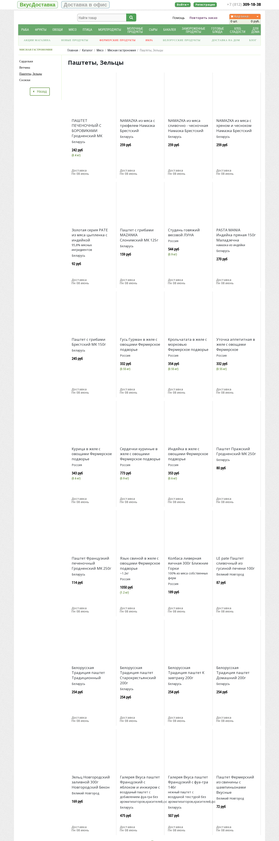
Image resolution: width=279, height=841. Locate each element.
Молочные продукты (135, 30)
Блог (252, 40)
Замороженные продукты (193, 30)
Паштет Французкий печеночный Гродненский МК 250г (91, 563)
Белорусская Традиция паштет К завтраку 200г (186, 672)
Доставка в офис (85, 5)
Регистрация (205, 4)
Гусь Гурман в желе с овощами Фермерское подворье (140, 344)
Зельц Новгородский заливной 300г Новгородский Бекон (91, 782)
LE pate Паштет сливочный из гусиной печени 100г (235, 563)
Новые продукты (74, 40)
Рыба (25, 30)
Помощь (178, 18)
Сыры (153, 30)
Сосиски (24, 80)
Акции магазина (37, 40)
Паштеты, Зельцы (30, 73)
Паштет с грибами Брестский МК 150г (89, 342)
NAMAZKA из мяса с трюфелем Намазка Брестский (137, 125)
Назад (40, 91)
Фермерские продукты (118, 40)
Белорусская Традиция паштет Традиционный (88, 672)
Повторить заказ (203, 18)
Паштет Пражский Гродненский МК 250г (236, 451)
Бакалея (169, 30)
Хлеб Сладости (237, 30)
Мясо (73, 30)
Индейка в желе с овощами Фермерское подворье (188, 454)
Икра (149, 40)
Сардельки (26, 61)
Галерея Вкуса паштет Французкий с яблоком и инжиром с (140, 782)
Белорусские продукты (181, 40)
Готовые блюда (217, 30)
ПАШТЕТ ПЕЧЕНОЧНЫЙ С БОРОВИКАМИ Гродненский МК (87, 128)
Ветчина (24, 67)
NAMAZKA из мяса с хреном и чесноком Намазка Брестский (234, 125)
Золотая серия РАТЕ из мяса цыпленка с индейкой (90, 235)
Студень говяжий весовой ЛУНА (184, 232)
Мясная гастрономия (122, 50)
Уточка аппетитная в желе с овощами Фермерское (235, 344)
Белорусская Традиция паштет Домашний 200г (233, 672)
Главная (72, 50)
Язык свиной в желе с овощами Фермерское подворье (140, 563)
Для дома (255, 30)
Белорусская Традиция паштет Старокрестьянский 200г (138, 675)
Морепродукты (109, 30)
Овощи (57, 30)
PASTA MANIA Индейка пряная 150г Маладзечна (236, 235)
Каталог (87, 50)
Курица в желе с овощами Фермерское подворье (92, 454)
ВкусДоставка (37, 5)
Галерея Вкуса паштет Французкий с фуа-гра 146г (188, 782)
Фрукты (40, 30)
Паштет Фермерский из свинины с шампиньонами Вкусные (235, 785)
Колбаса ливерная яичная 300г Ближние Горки (188, 563)
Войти (183, 4)
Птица (87, 30)
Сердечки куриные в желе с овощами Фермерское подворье (140, 454)
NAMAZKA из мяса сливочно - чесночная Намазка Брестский (188, 125)
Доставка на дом (226, 40)
